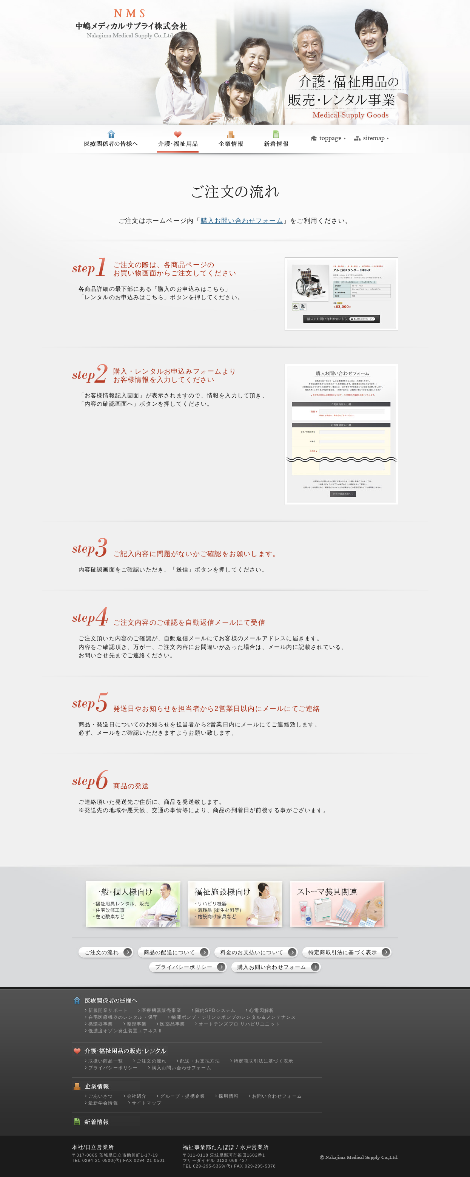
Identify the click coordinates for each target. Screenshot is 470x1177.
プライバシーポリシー (184, 967)
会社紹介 (137, 1096)
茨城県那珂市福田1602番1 (237, 1155)
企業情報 (231, 139)
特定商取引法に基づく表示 (342, 952)
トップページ (329, 139)
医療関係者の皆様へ (110, 139)
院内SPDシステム (215, 1010)
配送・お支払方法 (200, 1061)
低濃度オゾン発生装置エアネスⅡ (125, 1030)
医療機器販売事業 (162, 1010)
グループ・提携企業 (182, 1096)
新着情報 (276, 139)
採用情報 (229, 1096)
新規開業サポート (108, 1010)
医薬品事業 (172, 1024)
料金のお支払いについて (252, 952)
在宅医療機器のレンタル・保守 (123, 1017)
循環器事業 (100, 1024)
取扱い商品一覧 (105, 1061)
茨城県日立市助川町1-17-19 (128, 1155)
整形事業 (137, 1024)
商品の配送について (170, 952)
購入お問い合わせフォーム (242, 220)
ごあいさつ (100, 1096)
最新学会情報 (103, 1103)
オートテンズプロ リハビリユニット (239, 1024)
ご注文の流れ (102, 952)
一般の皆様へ (178, 139)
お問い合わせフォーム (277, 1096)
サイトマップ (371, 139)
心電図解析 (261, 1010)
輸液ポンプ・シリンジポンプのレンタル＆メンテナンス (233, 1017)
